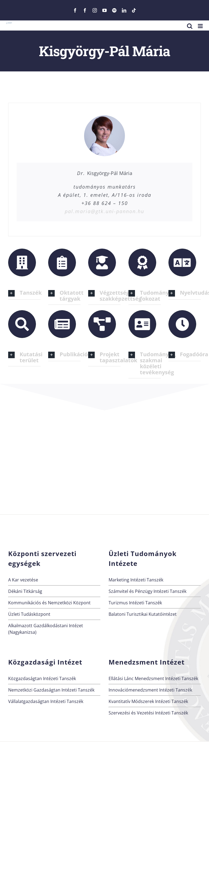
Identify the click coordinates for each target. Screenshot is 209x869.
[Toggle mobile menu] (201, 26)
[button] (24, 293)
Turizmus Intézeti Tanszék (135, 603)
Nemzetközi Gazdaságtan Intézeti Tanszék (51, 690)
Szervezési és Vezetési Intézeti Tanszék (148, 713)
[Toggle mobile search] (189, 26)
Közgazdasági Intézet (45, 661)
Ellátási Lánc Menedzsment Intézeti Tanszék (153, 678)
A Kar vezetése (23, 580)
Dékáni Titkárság (25, 591)
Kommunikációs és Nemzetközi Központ (49, 603)
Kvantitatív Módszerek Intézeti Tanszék (148, 701)
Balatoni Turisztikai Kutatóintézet (143, 614)
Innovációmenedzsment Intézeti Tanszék (150, 690)
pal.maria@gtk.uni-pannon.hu (104, 211)
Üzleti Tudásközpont (29, 614)
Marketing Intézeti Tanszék (136, 580)
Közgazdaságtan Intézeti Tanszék (42, 678)
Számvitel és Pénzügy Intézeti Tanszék (147, 591)
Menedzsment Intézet (147, 661)
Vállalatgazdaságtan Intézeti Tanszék (45, 701)
